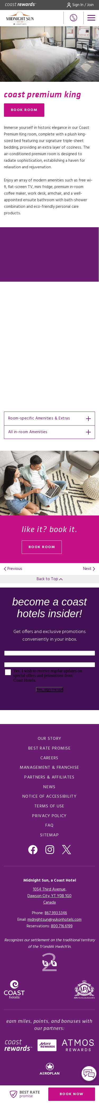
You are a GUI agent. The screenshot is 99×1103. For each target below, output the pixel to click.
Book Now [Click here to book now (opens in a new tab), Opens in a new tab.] (72, 1094)
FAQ (49, 825)
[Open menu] (91, 18)
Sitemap (49, 835)
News (49, 787)
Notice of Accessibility (49, 796)
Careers (49, 758)
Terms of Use (49, 806)
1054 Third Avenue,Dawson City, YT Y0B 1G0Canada (49, 896)
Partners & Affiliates (49, 777)
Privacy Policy (49, 816)
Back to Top (50, 579)
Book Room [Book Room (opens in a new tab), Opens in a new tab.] (24, 110)
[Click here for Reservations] (62, 926)
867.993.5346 (56, 913)
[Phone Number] (73, 18)
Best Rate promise (49, 748)
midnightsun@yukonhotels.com (54, 920)
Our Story (50, 738)
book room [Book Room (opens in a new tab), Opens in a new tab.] (42, 547)
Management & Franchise (49, 767)
